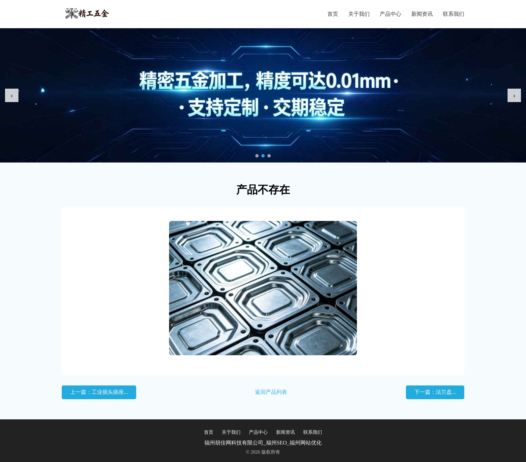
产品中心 (390, 14)
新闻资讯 (422, 14)
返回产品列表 (271, 392)
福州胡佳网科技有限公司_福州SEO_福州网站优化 (263, 443)
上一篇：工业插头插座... (99, 392)
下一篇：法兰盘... (435, 392)
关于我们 (359, 14)
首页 (332, 14)
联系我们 (453, 14)
